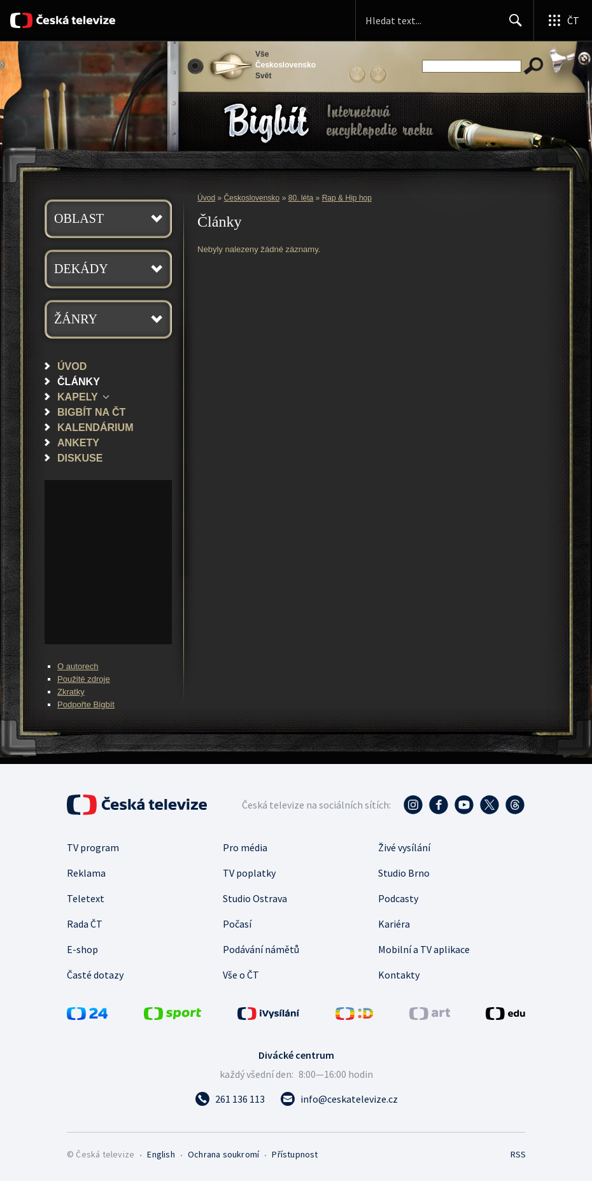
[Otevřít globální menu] (562, 20)
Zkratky (71, 692)
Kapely (77, 396)
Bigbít (266, 123)
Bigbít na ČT (91, 412)
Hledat (512, 25)
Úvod (72, 366)
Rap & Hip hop (347, 198)
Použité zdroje (83, 679)
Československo (252, 198)
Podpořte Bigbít (86, 704)
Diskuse (79, 457)
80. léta (301, 198)
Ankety (78, 442)
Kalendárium (95, 427)
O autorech (78, 666)
